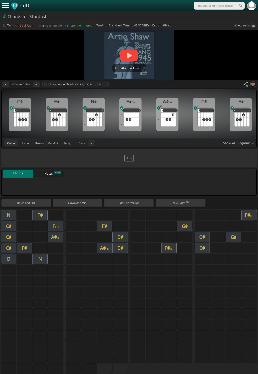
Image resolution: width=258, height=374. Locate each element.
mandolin (53, 143)
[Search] (240, 6)
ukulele (39, 143)
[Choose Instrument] (91, 143)
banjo (67, 143)
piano (25, 143)
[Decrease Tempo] (5, 84)
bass (82, 143)
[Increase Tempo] (36, 84)
